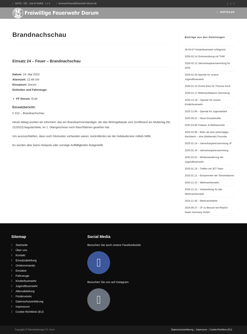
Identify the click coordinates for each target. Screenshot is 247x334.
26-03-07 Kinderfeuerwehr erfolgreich (205, 49)
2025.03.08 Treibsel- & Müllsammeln (205, 125)
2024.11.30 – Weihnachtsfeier (201, 200)
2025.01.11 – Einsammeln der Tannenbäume (209, 175)
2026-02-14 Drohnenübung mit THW (205, 56)
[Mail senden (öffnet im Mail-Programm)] (234, 4)
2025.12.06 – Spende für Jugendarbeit (206, 111)
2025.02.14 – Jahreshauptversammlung (206, 150)
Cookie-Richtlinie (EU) (221, 329)
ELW (34, 98)
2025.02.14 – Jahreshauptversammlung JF (208, 143)
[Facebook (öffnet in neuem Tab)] (227, 4)
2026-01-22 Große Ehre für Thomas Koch (207, 86)
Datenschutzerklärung (182, 329)
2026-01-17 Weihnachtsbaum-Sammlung (207, 92)
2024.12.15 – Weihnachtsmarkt (202, 182)
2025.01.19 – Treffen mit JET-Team (204, 168)
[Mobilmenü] (226, 12)
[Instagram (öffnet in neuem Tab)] (231, 4)
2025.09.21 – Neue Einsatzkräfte (203, 118)
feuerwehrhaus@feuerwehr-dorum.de (78, 3)
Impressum (201, 329)
